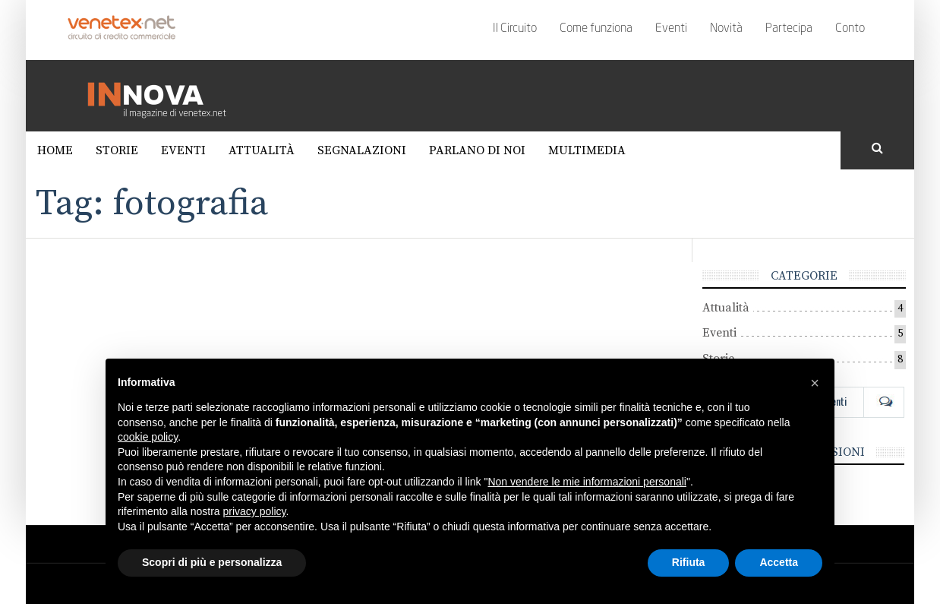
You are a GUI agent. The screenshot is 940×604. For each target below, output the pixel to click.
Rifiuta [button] (688, 562)
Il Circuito (515, 29)
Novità (726, 29)
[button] (815, 383)
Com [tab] (884, 401)
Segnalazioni (361, 150)
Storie (117, 150)
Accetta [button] (778, 562)
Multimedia (587, 150)
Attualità (262, 150)
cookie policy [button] (148, 437)
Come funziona (596, 29)
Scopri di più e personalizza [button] (212, 562)
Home (55, 150)
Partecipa (788, 29)
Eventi (671, 29)
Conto (850, 29)
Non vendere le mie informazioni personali (586, 482)
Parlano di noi (477, 150)
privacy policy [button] (254, 511)
